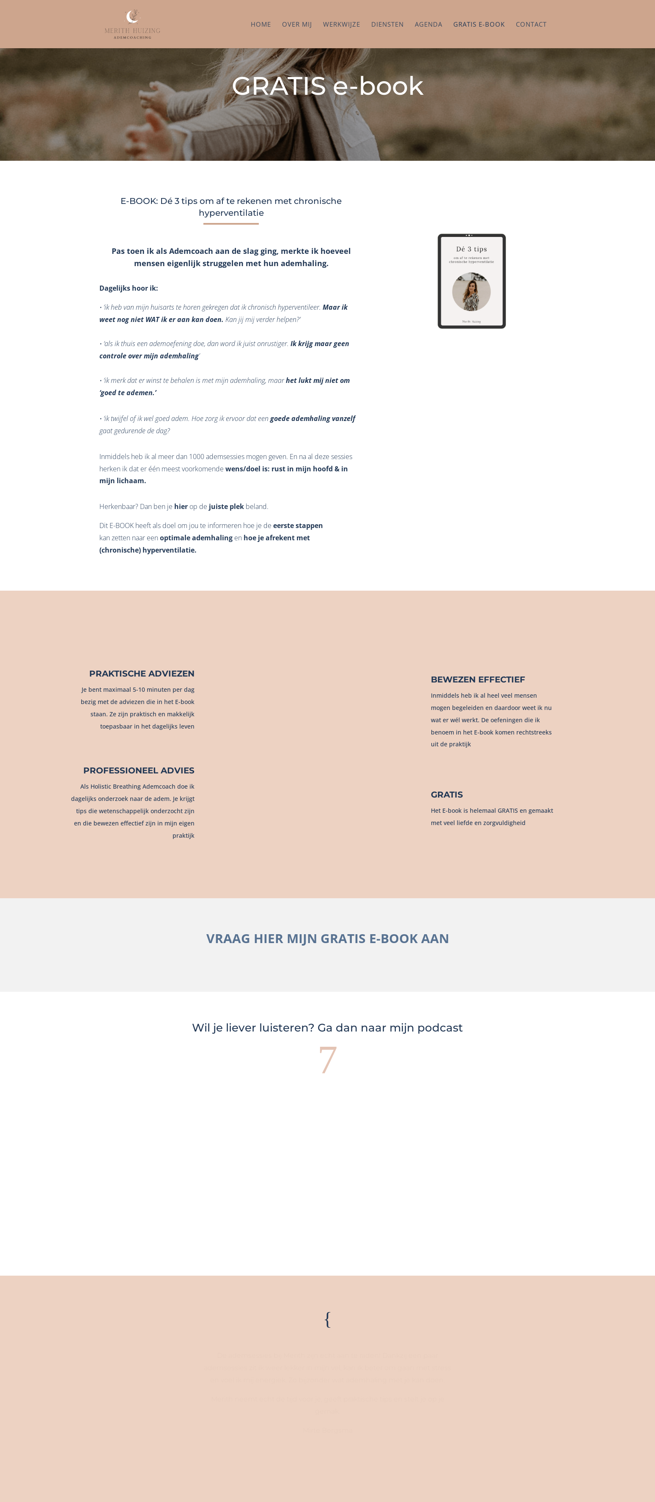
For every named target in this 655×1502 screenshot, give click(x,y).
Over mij (297, 24)
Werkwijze (341, 24)
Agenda (428, 24)
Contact (531, 24)
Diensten (387, 24)
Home (261, 24)
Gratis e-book (479, 24)
